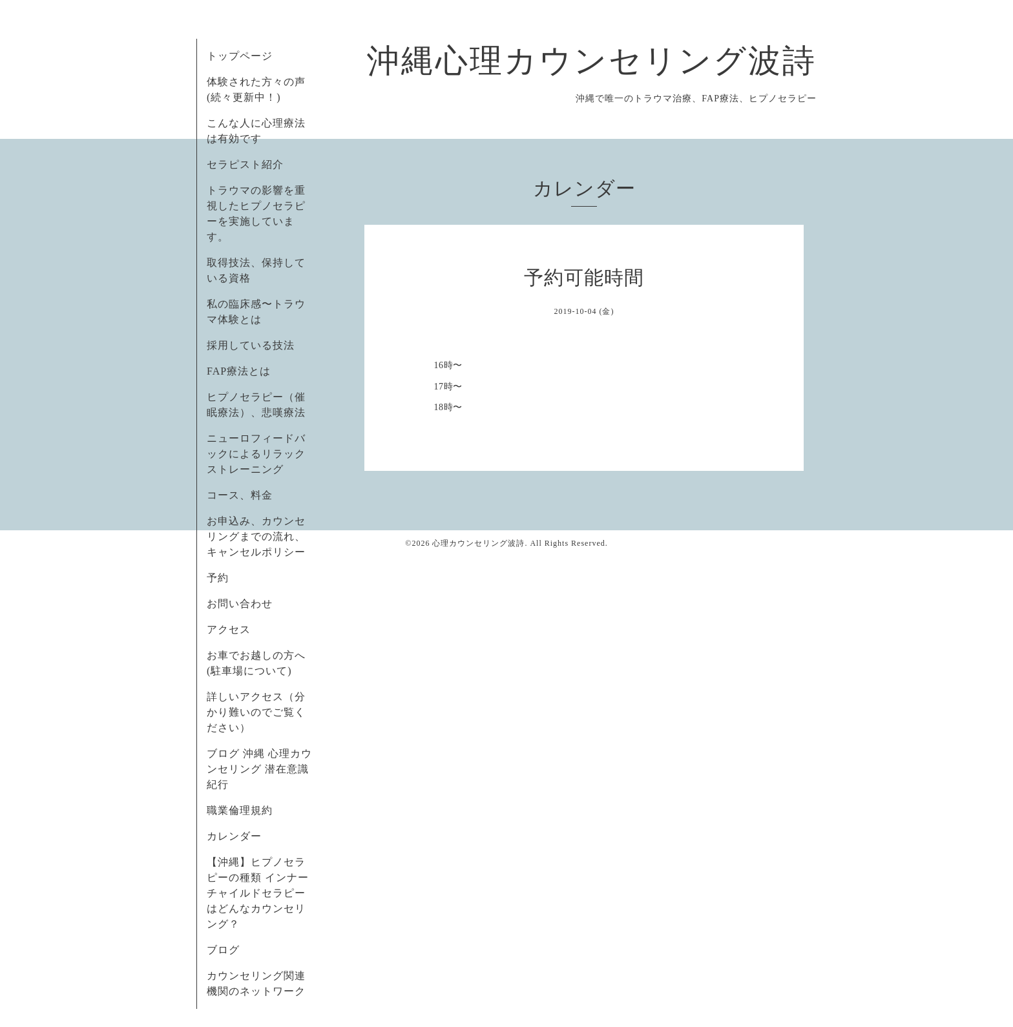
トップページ (240, 55)
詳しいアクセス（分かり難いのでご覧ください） (256, 712)
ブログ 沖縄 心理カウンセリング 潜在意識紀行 (259, 769)
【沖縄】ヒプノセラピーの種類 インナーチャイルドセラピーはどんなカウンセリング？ (258, 892)
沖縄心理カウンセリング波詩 (592, 61)
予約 (218, 577)
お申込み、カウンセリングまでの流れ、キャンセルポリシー (256, 536)
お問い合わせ (240, 603)
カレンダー (234, 836)
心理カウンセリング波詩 (478, 543)
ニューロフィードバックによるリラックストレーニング (256, 454)
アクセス (229, 629)
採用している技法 (251, 345)
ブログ (223, 949)
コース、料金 (240, 495)
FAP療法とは (239, 371)
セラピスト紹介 (245, 164)
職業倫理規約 (240, 810)
